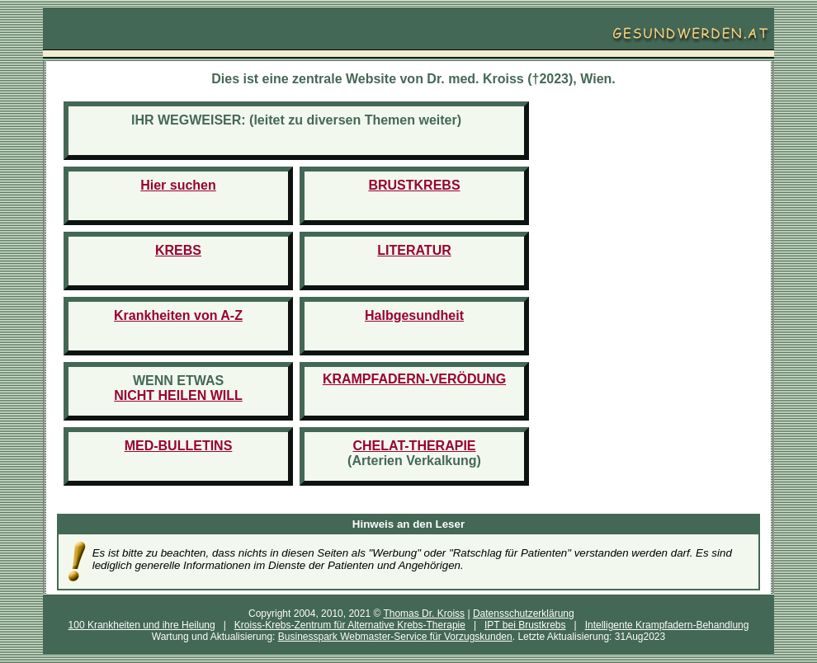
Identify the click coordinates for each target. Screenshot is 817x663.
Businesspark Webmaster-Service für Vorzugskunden (395, 636)
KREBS (178, 250)
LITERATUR (414, 250)
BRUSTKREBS (414, 185)
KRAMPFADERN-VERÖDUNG (414, 379)
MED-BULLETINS (179, 446)
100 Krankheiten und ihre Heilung (141, 625)
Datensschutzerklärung (523, 613)
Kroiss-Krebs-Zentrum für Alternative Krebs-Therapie (349, 625)
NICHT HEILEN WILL (178, 395)
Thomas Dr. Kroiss (424, 613)
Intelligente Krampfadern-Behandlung (667, 625)
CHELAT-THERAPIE (413, 446)
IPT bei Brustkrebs (524, 625)
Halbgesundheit (414, 315)
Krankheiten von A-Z (178, 315)
